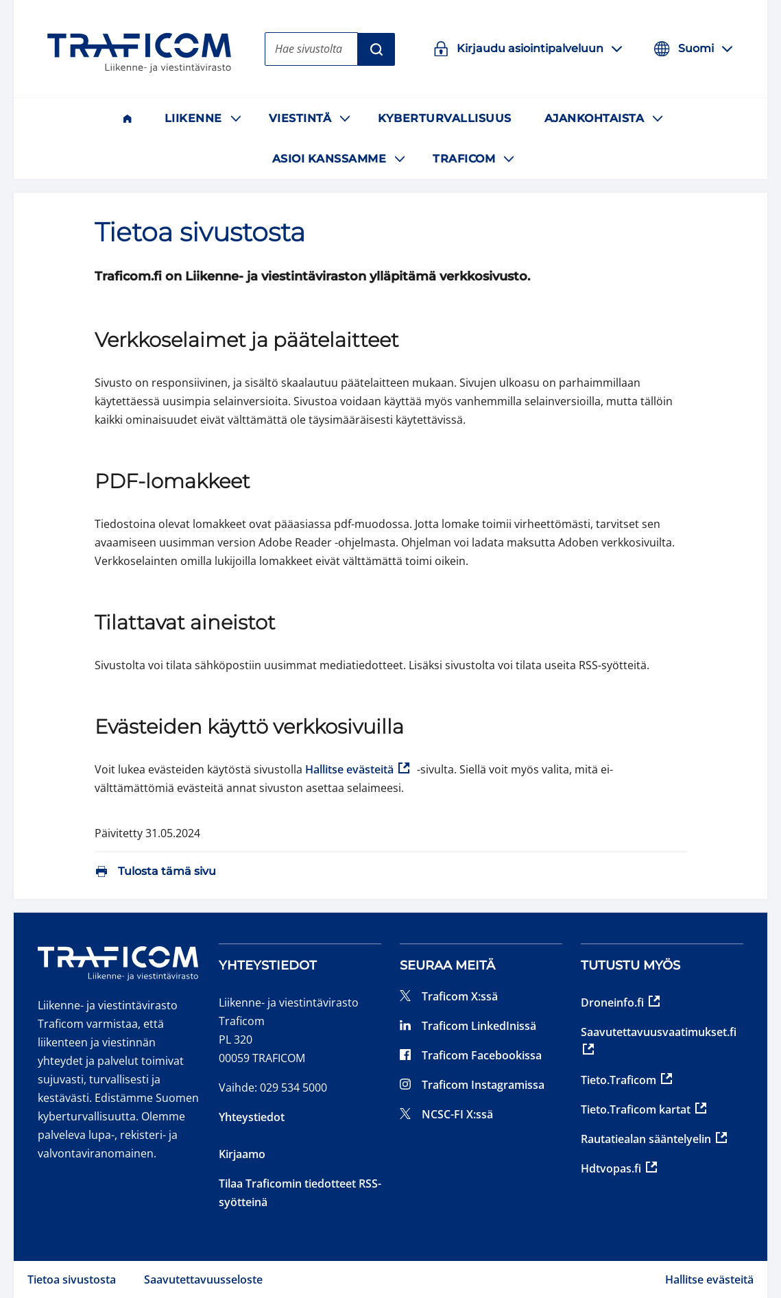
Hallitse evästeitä (709, 1279)
